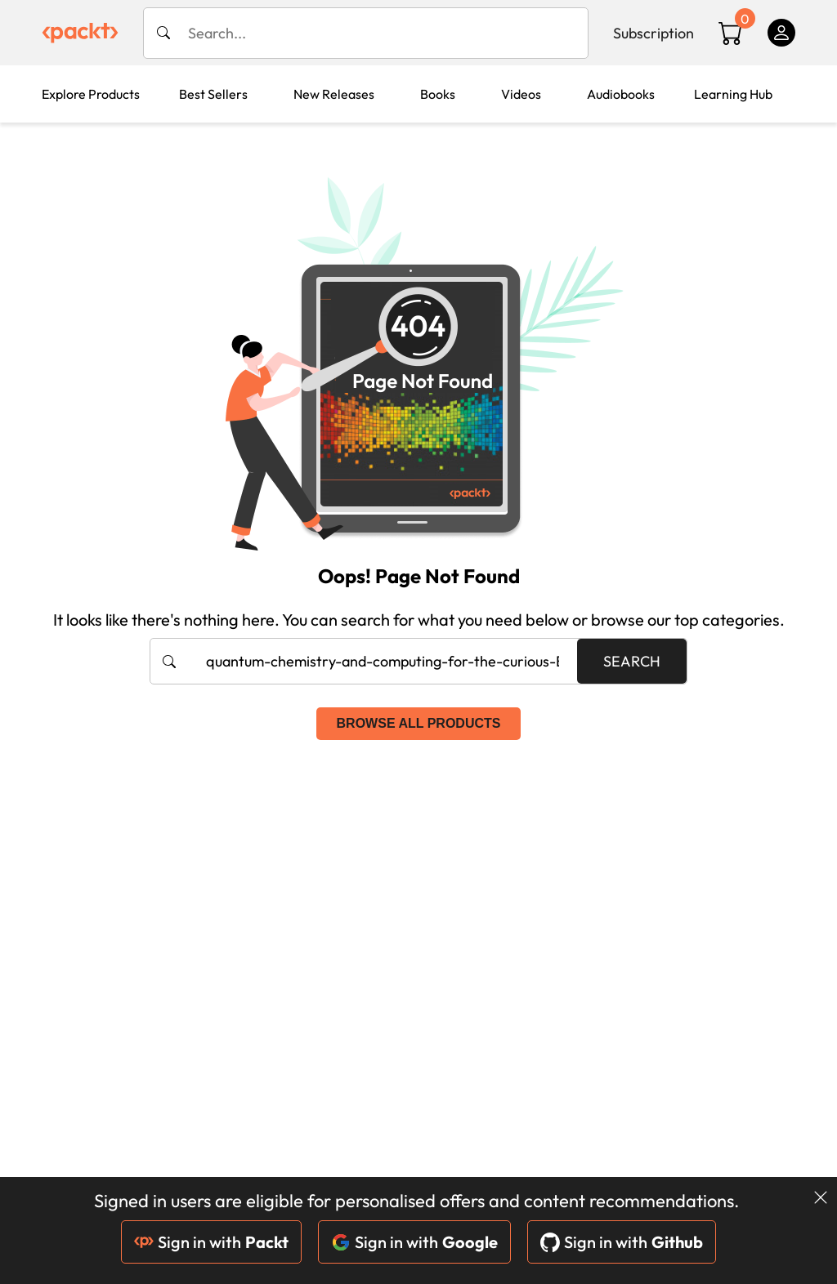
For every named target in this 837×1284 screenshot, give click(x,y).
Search (631, 661)
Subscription (653, 33)
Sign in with (211, 1242)
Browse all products (419, 723)
